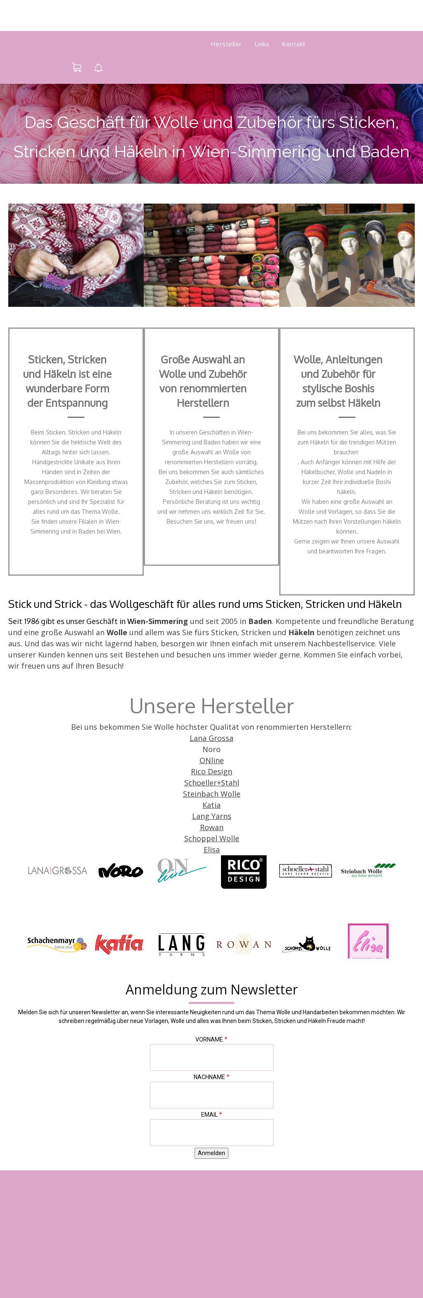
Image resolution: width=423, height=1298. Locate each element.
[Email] (211, 1132)
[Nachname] (211, 1095)
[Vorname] (211, 1057)
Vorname (211, 1039)
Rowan (211, 827)
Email (211, 1114)
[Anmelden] (211, 1153)
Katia (211, 805)
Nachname (212, 1077)
